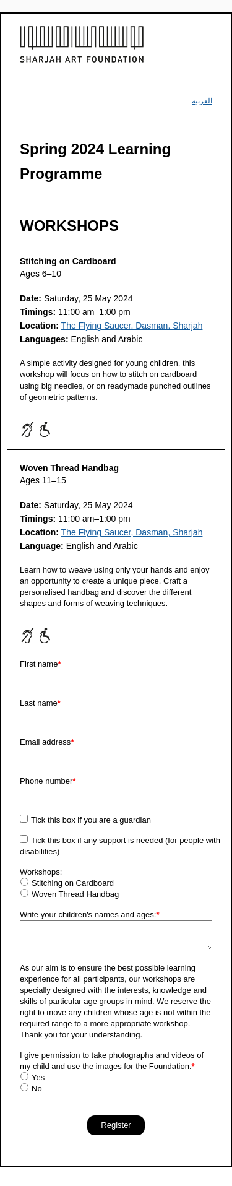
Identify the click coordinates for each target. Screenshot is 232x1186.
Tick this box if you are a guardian (91, 820)
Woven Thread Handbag (75, 894)
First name (40, 664)
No (37, 1088)
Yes (38, 1077)
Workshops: (41, 872)
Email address (47, 742)
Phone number (47, 781)
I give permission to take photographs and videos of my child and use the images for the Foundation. (112, 1060)
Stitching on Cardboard (73, 883)
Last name (40, 703)
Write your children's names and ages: (90, 914)
